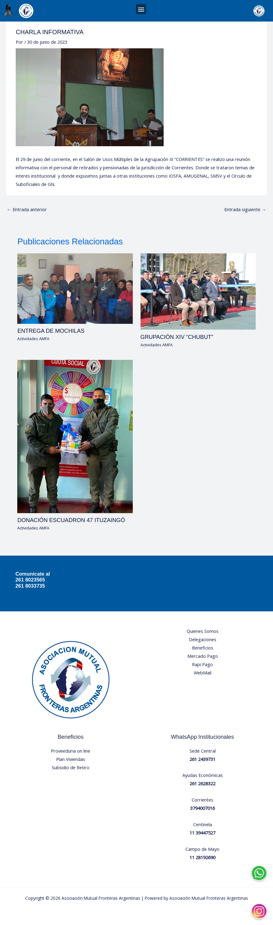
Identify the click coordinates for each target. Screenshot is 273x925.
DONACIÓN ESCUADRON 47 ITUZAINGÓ (71, 520)
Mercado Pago (202, 656)
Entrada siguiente (245, 209)
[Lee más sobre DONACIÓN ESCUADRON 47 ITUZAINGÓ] (74, 436)
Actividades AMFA (33, 338)
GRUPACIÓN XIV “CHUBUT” (177, 337)
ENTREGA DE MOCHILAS (50, 331)
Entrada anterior (27, 209)
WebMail (202, 673)
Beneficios (202, 648)
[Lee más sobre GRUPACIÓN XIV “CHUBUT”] (198, 291)
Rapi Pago (202, 664)
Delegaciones (202, 639)
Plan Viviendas (70, 759)
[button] (141, 9)
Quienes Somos (202, 631)
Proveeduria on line (70, 751)
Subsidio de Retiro (70, 767)
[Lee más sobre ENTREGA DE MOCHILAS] (74, 288)
